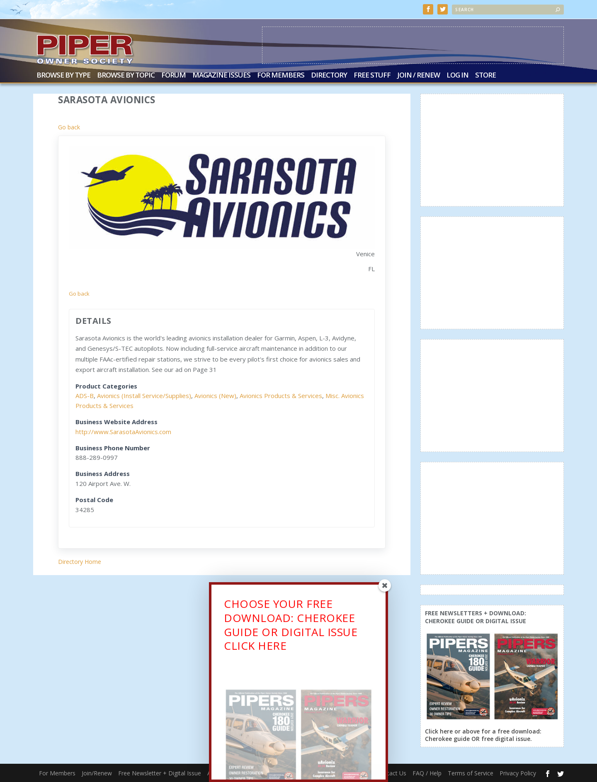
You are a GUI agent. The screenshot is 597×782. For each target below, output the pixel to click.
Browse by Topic (126, 76)
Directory (329, 76)
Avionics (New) (215, 395)
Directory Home (79, 562)
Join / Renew (418, 76)
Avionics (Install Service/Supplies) (144, 395)
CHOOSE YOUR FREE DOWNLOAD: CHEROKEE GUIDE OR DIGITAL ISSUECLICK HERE (290, 628)
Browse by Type (63, 76)
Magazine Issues (221, 76)
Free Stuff (372, 76)
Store (485, 76)
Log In (457, 76)
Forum (173, 76)
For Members (280, 76)
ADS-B (84, 395)
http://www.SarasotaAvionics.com (123, 431)
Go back (69, 127)
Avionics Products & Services (281, 395)
